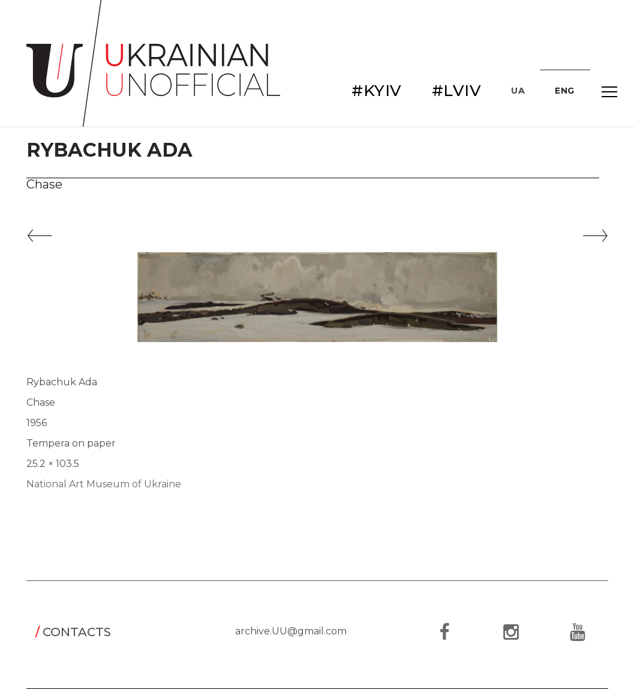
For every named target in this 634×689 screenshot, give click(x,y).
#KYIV (376, 90)
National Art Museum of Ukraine (103, 484)
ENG (565, 90)
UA (518, 90)
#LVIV (457, 90)
